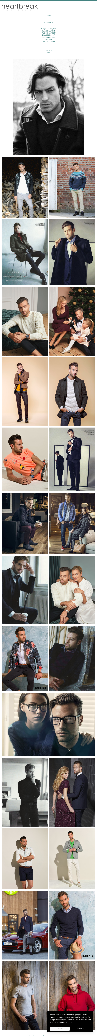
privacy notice (66, 1022)
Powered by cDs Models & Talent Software (64, 1035)
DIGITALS (48, 50)
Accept (60, 1029)
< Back (48, 15)
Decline (80, 1029)
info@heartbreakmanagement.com (40, 1035)
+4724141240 (25, 1035)
